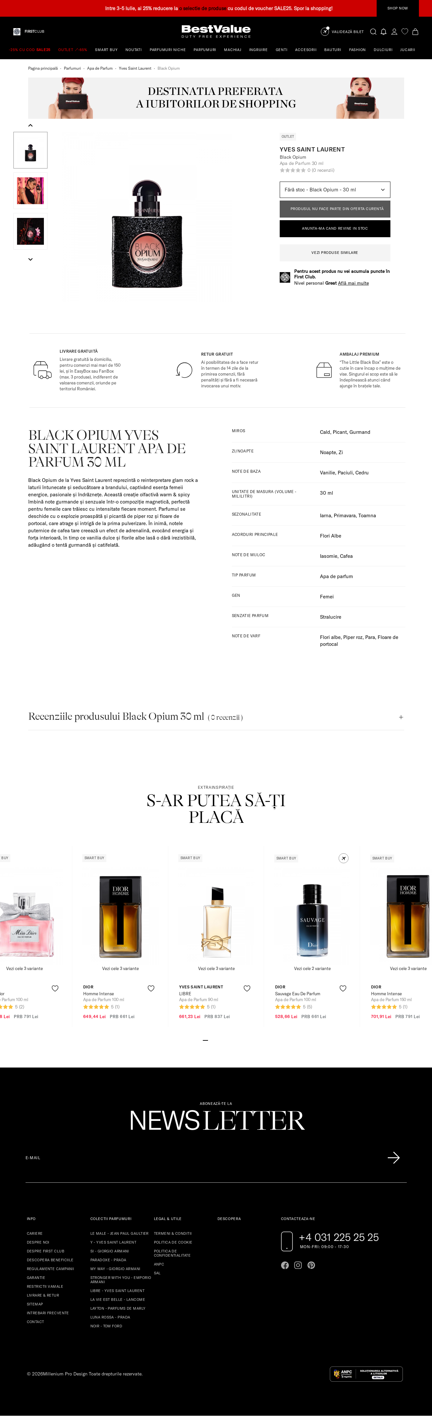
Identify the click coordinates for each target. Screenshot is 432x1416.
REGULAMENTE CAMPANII (50, 1268)
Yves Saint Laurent (135, 68)
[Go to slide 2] (210, 1040)
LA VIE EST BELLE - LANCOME (117, 1299)
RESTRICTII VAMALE (45, 1286)
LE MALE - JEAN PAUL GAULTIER (119, 1233)
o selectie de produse (202, 8)
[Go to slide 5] (226, 1040)
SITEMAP (35, 1304)
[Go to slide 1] (205, 1040)
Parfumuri (72, 68)
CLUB (34, 31)
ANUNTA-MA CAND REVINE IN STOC (335, 228)
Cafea (346, 556)
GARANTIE (36, 1277)
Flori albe (330, 637)
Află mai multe (353, 283)
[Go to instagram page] (298, 1265)
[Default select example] (335, 190)
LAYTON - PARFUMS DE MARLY (118, 1308)
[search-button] (373, 31)
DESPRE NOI (38, 1242)
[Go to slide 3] (215, 1040)
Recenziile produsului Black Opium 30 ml (135, 716)
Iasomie (328, 556)
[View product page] (120, 916)
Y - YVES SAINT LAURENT (113, 1242)
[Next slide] (30, 259)
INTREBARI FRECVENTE (48, 1313)
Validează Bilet (348, 32)
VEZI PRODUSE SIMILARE (334, 252)
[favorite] (404, 31)
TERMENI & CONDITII (173, 1233)
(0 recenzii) (323, 170)
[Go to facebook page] (285, 1265)
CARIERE (35, 1233)
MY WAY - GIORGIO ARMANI (115, 1268)
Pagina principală (43, 68)
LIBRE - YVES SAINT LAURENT (117, 1290)
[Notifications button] (383, 31)
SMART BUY (106, 49)
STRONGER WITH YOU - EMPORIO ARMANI (120, 1279)
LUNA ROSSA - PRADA (110, 1317)
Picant (340, 432)
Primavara (345, 515)
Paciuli (345, 472)
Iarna (325, 515)
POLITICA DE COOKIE (173, 1242)
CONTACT (35, 1321)
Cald (325, 432)
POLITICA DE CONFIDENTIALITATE (172, 1253)
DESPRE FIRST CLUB (45, 1251)
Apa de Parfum (100, 68)
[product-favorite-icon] (54, 988)
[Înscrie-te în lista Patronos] (394, 1158)
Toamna (367, 515)
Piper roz (353, 637)
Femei (327, 596)
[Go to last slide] (30, 126)
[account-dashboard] (394, 31)
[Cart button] (415, 31)
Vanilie (327, 472)
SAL (157, 1273)
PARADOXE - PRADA (108, 1260)
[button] (30, 150)
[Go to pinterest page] (311, 1265)
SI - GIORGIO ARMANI (109, 1251)
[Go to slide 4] (221, 1040)
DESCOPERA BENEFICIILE (50, 1260)
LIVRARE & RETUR (43, 1295)
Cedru (362, 472)
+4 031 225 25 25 (339, 1237)
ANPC (159, 1264)
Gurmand (359, 432)
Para (370, 637)
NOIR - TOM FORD (106, 1326)
